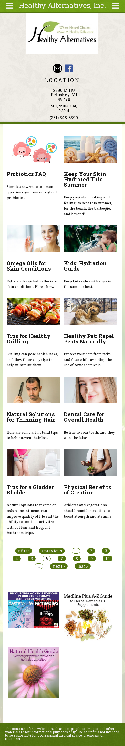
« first (23, 550)
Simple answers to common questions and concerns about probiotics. (32, 192)
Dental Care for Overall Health (84, 417)
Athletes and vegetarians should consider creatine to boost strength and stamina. (88, 511)
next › (59, 566)
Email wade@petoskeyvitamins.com (57, 68)
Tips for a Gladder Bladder (30, 489)
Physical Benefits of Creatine (87, 489)
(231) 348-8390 (64, 117)
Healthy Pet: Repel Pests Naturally (89, 338)
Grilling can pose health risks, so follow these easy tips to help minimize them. (32, 360)
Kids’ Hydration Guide (85, 266)
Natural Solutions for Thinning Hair (31, 417)
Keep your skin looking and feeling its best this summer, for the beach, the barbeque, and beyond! (88, 206)
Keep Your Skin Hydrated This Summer (85, 179)
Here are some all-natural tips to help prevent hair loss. (32, 435)
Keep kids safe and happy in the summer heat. (87, 284)
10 (108, 558)
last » (82, 566)
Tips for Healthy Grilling (28, 338)
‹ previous (52, 550)
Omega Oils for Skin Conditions (29, 266)
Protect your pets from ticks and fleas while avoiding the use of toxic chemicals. (88, 360)
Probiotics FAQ (26, 173)
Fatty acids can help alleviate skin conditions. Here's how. (32, 284)
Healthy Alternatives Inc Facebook (68, 68)
